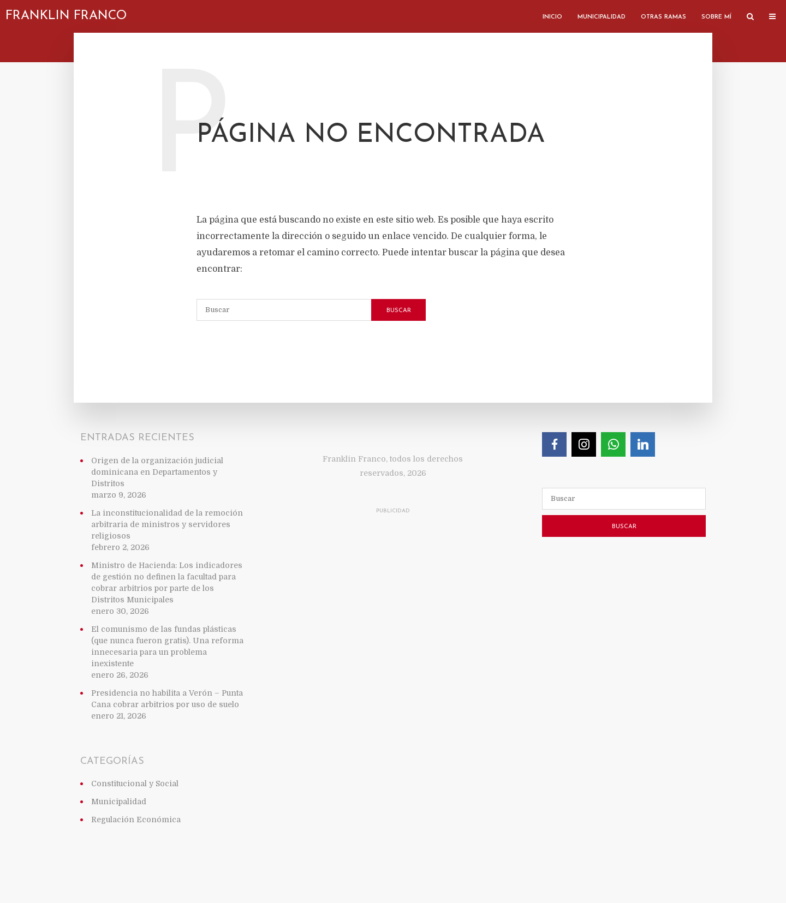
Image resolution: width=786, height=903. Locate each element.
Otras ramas (663, 17)
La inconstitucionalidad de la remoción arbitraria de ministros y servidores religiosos (167, 524)
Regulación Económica (136, 819)
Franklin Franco (66, 16)
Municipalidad (601, 17)
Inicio (552, 17)
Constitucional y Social (134, 783)
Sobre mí (716, 17)
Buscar (398, 311)
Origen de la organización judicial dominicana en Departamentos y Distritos (157, 472)
